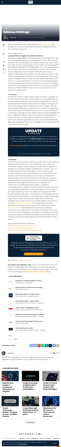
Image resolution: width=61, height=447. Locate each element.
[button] (54, 443)
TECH (15, 405)
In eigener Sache (8, 405)
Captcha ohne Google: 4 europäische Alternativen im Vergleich (8, 387)
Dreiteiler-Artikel (47, 44)
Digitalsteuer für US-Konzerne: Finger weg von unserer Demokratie (49, 412)
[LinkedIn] (26, 434)
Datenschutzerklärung (35, 153)
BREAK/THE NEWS (48, 405)
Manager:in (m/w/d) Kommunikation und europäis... (30, 314)
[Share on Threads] (3, 65)
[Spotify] (30, 434)
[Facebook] (52, 353)
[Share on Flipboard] (3, 54)
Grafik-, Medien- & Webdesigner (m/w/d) (27, 308)
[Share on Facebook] (3, 50)
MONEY (25, 405)
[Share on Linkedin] (3, 61)
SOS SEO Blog (27, 260)
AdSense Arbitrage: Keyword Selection (21, 228)
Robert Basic (13, 37)
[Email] (57, 345)
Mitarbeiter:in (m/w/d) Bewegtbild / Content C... (29, 281)
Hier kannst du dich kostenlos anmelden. (38, 272)
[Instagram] (56, 353)
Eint (18, 260)
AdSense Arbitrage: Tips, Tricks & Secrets (22, 226)
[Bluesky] (39, 434)
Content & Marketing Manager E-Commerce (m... (29, 321)
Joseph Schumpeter (14, 208)
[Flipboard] (28, 434)
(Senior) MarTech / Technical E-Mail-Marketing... (29, 287)
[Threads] (37, 434)
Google (15, 339)
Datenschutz (23, 444)
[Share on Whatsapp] (3, 58)
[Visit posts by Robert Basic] (5, 37)
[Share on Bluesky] (3, 69)
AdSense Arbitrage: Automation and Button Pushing (25, 230)
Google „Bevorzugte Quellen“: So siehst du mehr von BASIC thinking (9, 412)
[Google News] (21, 434)
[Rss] (58, 353)
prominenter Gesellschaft (23, 203)
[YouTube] (54, 353)
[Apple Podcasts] (32, 434)
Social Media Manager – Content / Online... (27, 301)
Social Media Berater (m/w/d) (24, 328)
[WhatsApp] (35, 434)
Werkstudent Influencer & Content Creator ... (28, 294)
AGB (49, 153)
